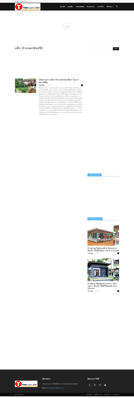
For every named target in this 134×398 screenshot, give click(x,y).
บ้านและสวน (91, 7)
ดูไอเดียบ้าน (89, 394)
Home (16, 1)
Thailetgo (41, 85)
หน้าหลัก (62, 7)
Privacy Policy (23, 1)
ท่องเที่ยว (70, 7)
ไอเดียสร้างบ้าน (98, 394)
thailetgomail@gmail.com (56, 388)
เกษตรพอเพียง (80, 7)
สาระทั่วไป (100, 7)
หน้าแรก (17, 45)
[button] (116, 7)
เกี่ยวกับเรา (109, 7)
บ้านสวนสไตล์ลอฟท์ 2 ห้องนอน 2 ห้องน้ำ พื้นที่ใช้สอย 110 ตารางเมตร (103, 249)
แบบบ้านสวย (115, 394)
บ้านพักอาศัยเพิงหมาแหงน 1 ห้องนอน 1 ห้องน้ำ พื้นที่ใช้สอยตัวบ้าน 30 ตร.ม (102, 286)
